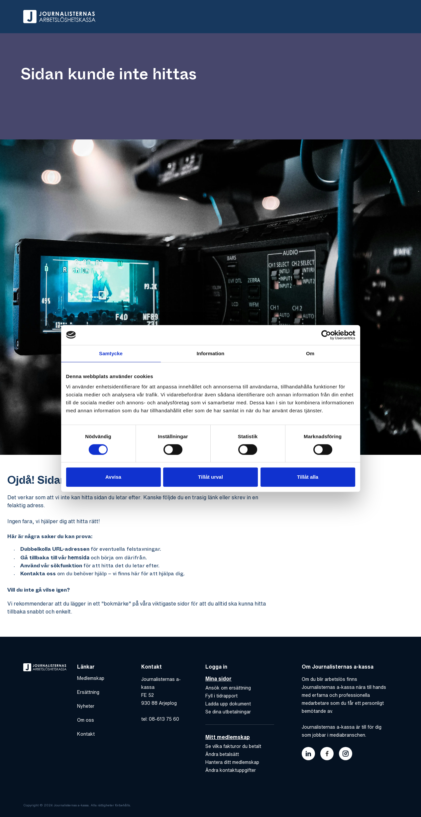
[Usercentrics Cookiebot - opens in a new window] (326, 335)
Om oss (85, 720)
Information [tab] (211, 353)
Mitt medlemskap (227, 737)
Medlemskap (90, 678)
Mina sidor (218, 678)
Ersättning (88, 692)
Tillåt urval (210, 477)
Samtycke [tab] (111, 353)
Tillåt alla (307, 477)
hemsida (78, 557)
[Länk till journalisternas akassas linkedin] (308, 753)
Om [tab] (310, 353)
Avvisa (113, 477)
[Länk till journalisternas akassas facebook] (327, 753)
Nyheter (85, 706)
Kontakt (86, 734)
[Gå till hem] (59, 16)
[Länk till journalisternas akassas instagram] (345, 753)
